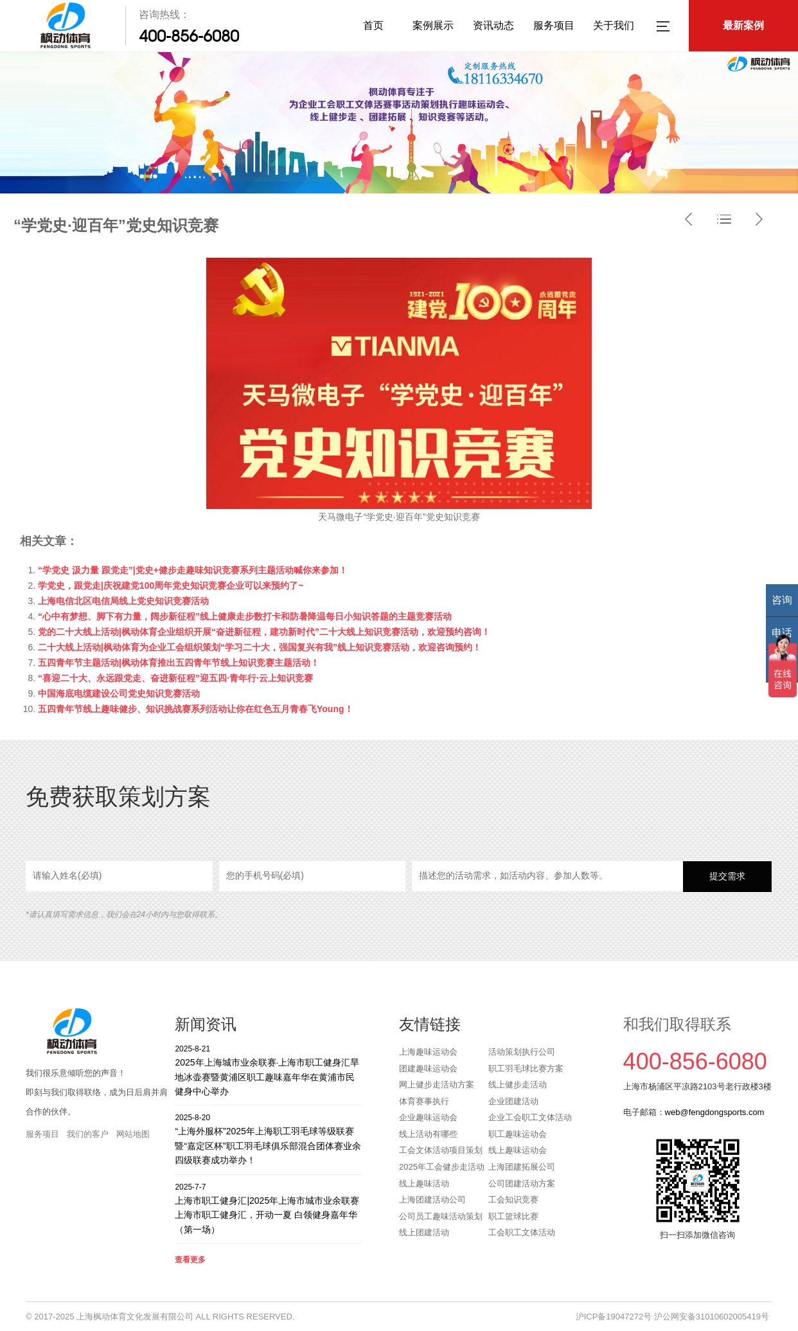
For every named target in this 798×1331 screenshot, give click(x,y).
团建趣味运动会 (428, 1068)
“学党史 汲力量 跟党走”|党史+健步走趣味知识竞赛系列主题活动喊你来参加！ (193, 570)
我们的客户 (88, 1134)
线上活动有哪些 (428, 1134)
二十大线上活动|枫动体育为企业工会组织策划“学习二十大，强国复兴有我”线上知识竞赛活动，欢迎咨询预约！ (259, 647)
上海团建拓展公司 (521, 1167)
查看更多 (190, 1259)
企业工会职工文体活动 (530, 1117)
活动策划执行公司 (521, 1052)
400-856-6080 (189, 36)
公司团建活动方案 (521, 1183)
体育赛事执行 (424, 1101)
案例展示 (433, 25)
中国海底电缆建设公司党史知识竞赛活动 (119, 693)
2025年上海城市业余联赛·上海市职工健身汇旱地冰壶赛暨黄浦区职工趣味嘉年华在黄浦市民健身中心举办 (268, 1069)
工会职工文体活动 (521, 1232)
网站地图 (133, 1134)
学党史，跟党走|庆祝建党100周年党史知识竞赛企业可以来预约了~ (170, 585)
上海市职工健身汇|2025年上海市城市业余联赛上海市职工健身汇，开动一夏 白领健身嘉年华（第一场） (268, 1208)
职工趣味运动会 (517, 1134)
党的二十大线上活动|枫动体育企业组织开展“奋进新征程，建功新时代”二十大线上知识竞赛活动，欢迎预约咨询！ (264, 632)
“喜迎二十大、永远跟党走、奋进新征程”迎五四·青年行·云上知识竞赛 (175, 678)
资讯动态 (493, 25)
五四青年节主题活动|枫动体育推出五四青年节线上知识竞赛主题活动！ (178, 662)
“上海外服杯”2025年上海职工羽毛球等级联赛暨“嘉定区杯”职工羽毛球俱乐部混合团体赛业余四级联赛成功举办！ (268, 1138)
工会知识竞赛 (513, 1199)
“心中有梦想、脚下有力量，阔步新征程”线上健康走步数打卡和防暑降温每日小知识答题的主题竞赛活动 (245, 616)
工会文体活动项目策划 (441, 1150)
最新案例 (743, 25)
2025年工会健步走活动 (441, 1167)
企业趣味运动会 (428, 1117)
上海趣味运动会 (428, 1052)
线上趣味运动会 (517, 1150)
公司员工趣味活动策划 (441, 1216)
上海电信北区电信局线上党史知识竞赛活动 (123, 601)
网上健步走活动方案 (436, 1084)
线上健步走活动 (517, 1084)
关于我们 (613, 25)
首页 (373, 25)
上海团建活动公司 (432, 1199)
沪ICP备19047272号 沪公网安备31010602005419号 (672, 1316)
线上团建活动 (424, 1232)
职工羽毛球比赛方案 (525, 1068)
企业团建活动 (513, 1101)
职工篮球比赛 (513, 1216)
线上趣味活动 (424, 1183)
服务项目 (553, 25)
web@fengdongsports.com (715, 1112)
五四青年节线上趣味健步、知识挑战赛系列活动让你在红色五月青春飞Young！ (195, 709)
